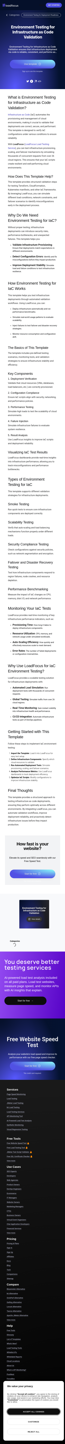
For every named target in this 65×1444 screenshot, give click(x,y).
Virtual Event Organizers (16, 1220)
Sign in (9, 1248)
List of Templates (14, 1339)
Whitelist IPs (12, 1352)
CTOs (9, 1211)
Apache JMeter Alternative (17, 1315)
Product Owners (13, 1185)
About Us (10, 1366)
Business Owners (14, 1215)
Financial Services (14, 1228)
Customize (33, 1422)
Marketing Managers (15, 1206)
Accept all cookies (33, 1412)
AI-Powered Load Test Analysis (19, 1121)
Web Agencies (12, 1180)
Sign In (41, 5)
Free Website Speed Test (18, 1143)
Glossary (10, 1335)
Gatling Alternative (14, 1302)
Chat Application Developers (18, 1224)
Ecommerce (11, 1193)
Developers (11, 1176)
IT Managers (12, 1198)
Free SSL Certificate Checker (19, 1156)
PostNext (10, 1374)
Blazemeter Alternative (16, 1289)
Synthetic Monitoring (15, 1125)
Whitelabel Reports (14, 1357)
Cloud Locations (13, 1361)
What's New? (12, 1344)
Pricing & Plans (13, 1243)
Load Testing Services (15, 1112)
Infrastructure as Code (19, 114)
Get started (54, 5)
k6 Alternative (12, 1293)
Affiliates (10, 1257)
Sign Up (10, 1252)
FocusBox (11, 1379)
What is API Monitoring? (16, 1370)
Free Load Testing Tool (17, 1148)
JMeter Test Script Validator (19, 1152)
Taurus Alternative (14, 1311)
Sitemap (10, 1279)
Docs (9, 1261)
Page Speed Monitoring (16, 1094)
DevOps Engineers (14, 1189)
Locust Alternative (14, 1307)
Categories (12, 15)
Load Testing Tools (14, 1348)
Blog (8, 1265)
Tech (9, 1270)
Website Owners (13, 1202)
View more (11, 1161)
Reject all (33, 1432)
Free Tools (11, 1330)
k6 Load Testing (13, 1107)
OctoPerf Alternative (15, 1298)
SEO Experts (12, 1171)
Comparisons (12, 1274)
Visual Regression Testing (17, 1129)
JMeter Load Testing (15, 1103)
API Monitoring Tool (15, 1116)
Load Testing (12, 1099)
